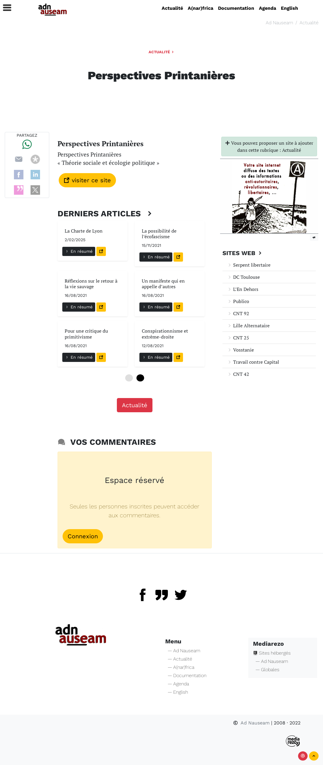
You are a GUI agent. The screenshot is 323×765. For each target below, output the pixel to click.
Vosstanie (240, 350)
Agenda (267, 8)
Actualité (172, 8)
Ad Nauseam (279, 22)
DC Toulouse (243, 277)
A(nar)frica (200, 8)
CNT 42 (238, 374)
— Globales (267, 669)
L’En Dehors (242, 289)
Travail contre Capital (253, 362)
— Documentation (187, 675)
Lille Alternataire (248, 325)
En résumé (79, 251)
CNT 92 (238, 313)
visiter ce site (87, 180)
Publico (238, 301)
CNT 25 (238, 337)
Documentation (236, 8)
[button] (4, 8)
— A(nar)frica (181, 667)
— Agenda (178, 684)
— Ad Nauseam (184, 650)
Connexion (83, 536)
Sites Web (242, 253)
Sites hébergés (272, 653)
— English (178, 692)
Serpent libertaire (249, 265)
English (289, 8)
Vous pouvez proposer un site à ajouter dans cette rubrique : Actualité (269, 146)
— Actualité (180, 659)
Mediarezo (268, 643)
